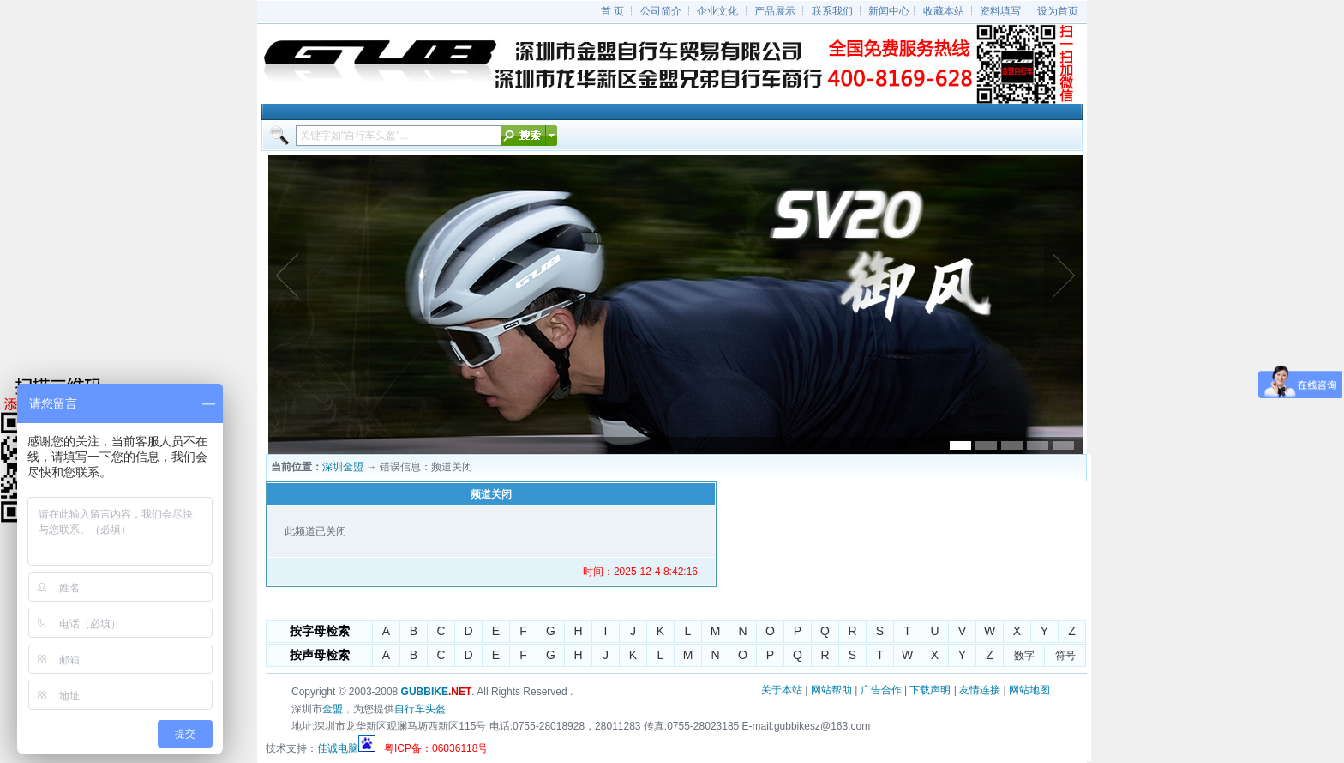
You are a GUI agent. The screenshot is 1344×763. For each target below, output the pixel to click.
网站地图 (1029, 690)
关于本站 (781, 690)
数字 (1024, 656)
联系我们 (832, 11)
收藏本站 (943, 11)
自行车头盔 (420, 709)
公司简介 (660, 11)
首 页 (612, 11)
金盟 (332, 709)
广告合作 (881, 690)
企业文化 (717, 11)
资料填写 (1000, 11)
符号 (1065, 656)
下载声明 (930, 690)
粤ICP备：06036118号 (436, 748)
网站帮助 (831, 690)
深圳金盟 (342, 467)
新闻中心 (888, 11)
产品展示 (774, 11)
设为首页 (1057, 11)
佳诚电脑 (337, 748)
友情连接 (979, 690)
